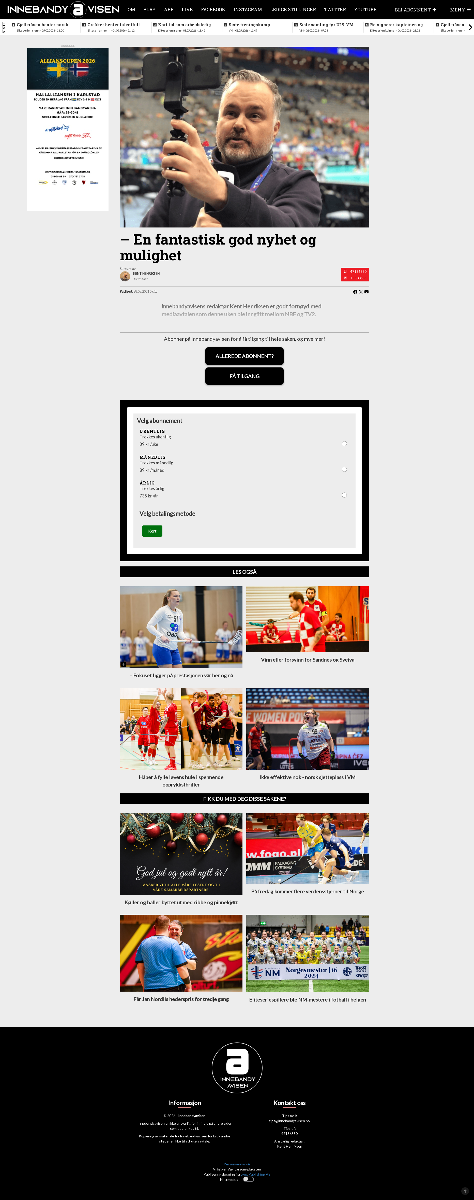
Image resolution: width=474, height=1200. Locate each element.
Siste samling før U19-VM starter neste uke (326, 24)
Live (187, 9)
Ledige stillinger (293, 9)
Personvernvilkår (237, 1170)
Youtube (365, 9)
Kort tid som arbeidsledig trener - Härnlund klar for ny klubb (184, 24)
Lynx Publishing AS (255, 1180)
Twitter (335, 9)
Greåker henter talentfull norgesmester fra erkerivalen (113, 24)
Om (131, 9)
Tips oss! (358, 278)
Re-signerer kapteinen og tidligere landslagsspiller (396, 24)
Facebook (213, 9)
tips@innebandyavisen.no (289, 1127)
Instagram (248, 9)
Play (149, 9)
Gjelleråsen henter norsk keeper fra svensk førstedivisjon (42, 24)
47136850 (358, 271)
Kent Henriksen (289, 1152)
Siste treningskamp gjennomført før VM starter (257, 24)
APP (169, 9)
